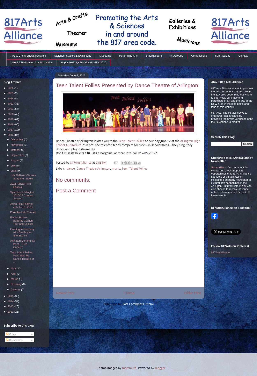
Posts (11, 334)
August (15, 160)
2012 (11, 311)
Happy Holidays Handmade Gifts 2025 (83, 62)
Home (129, 292)
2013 (11, 306)
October (16, 149)
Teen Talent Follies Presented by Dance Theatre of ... (22, 257)
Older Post (192, 292)
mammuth (129, 368)
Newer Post (65, 292)
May (14, 268)
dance (70, 168)
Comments (14, 340)
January (16, 289)
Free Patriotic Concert (23, 212)
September (18, 155)
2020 (11, 114)
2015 (11, 296)
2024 (11, 98)
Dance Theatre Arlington (93, 168)
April (14, 273)
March (15, 279)
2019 (11, 119)
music (116, 168)
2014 (11, 301)
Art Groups (176, 55)
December (17, 139)
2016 (11, 134)
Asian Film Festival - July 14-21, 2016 (22, 205)
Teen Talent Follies (131, 141)
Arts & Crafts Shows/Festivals (28, 55)
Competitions (199, 55)
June (14, 170)
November (17, 144)
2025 (11, 93)
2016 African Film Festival (20, 185)
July (13, 165)
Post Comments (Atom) (138, 304)
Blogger (160, 368)
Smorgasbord (154, 55)
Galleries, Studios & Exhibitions (72, 55)
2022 (11, 103)
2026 (11, 88)
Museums (105, 55)
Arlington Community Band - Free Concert (22, 244)
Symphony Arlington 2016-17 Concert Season (22, 195)
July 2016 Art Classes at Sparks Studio (23, 177)
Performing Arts (128, 55)
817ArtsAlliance (81, 162)
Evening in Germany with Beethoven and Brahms (22, 232)
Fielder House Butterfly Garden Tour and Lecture (21, 220)
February (16, 284)
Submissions (222, 55)
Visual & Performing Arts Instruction (32, 62)
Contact (243, 55)
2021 (11, 108)
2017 (11, 129)
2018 (11, 124)
